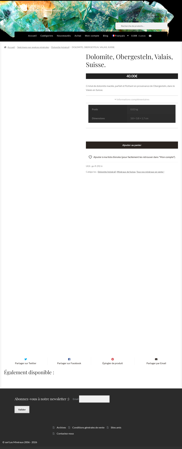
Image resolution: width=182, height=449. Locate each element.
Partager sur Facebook (69, 365)
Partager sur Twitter (25, 365)
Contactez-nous (65, 435)
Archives (61, 429)
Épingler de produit (112, 365)
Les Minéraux (30, 5)
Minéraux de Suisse (126, 171)
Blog (105, 35)
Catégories (46, 35)
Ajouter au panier (132, 145)
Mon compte (92, 35)
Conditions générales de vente (88, 429)
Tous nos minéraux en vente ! (150, 171)
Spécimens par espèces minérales (33, 47)
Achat (77, 35)
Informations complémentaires (132, 99)
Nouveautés (64, 35)
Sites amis (116, 429)
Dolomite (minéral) (60, 47)
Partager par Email (156, 365)
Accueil (32, 35)
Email (76, 401)
